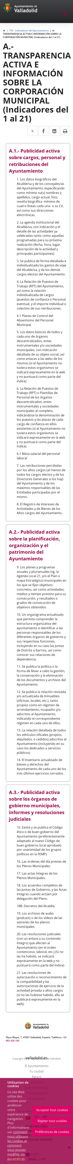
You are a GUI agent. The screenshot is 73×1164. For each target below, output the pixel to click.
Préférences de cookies (52, 1132)
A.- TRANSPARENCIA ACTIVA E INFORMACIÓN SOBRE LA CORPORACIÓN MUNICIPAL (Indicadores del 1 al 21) (32, 34)
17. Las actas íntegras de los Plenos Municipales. (37, 875)
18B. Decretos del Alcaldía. (36, 906)
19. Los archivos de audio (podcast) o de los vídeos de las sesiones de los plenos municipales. (39, 920)
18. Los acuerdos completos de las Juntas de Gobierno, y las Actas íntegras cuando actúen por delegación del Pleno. (42, 892)
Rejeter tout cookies (52, 1121)
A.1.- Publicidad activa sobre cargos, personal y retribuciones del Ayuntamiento (37, 160)
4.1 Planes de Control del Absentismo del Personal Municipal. (35, 320)
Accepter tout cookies (52, 1110)
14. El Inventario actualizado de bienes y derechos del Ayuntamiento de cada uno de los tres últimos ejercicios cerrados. (41, 766)
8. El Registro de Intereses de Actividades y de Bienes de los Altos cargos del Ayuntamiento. (39, 508)
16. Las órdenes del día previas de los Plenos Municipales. (41, 863)
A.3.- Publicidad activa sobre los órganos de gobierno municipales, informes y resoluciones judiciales (36, 805)
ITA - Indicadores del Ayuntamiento (29, 30)
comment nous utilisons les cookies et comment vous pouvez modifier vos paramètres (17, 1145)
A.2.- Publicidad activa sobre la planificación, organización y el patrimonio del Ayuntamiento (34, 545)
